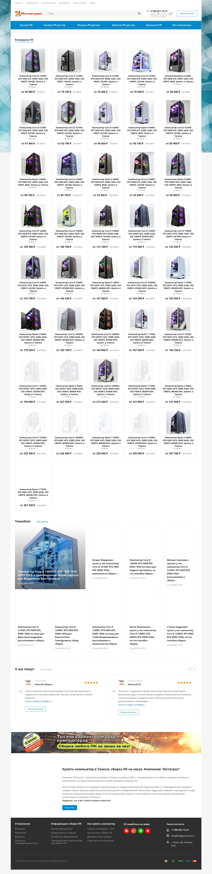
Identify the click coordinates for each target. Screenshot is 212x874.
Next (194, 669)
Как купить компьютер (101, 823)
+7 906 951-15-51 (159, 11)
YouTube (126, 831)
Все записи (42, 521)
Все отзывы (46, 669)
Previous (190, 669)
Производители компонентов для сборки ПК (66, 841)
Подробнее (70, 807)
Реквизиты (20, 832)
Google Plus (133, 831)
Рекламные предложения (64, 836)
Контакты (20, 828)
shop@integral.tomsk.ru (182, 835)
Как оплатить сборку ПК (99, 832)
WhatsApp (140, 831)
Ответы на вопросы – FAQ (100, 828)
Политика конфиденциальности (26, 841)
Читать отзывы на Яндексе (38, 701)
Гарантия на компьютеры (100, 840)
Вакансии (20, 836)
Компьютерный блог (62, 828)
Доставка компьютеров (99, 836)
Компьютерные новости (63, 832)
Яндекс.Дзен (148, 831)
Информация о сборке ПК (66, 823)
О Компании (22, 823)
